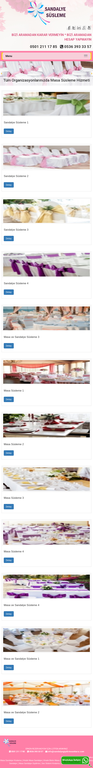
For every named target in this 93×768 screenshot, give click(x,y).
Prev (2, 73)
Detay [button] (9, 131)
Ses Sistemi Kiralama (51, 763)
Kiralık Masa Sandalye (32, 760)
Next (90, 73)
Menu (9, 56)
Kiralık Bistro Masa (51, 760)
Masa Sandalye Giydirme (29, 763)
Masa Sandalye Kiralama (10, 760)
